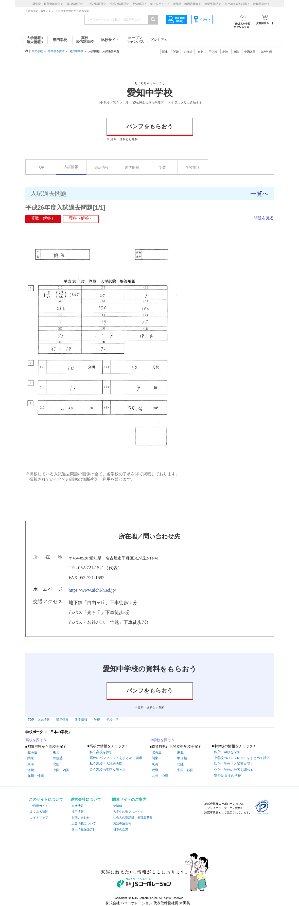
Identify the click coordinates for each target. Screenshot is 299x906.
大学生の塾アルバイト (128, 811)
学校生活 (193, 167)
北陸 (56, 764)
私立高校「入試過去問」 (108, 764)
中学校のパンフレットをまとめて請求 (242, 758)
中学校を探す (56, 51)
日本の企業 (120, 829)
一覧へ (259, 193)
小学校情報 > (119, 3)
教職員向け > (261, 3)
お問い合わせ (81, 817)
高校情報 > (75, 3)
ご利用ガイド (39, 806)
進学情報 (132, 167)
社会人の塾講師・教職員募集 (133, 817)
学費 (162, 167)
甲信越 (58, 758)
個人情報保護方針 (84, 829)
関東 (30, 758)
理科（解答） (81, 218)
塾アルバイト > (159, 3)
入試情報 (71, 167)
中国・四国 (61, 770)
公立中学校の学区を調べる (233, 770)
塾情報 (117, 806)
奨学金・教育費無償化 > (47, 3)
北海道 (188, 51)
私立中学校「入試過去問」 (233, 764)
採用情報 (78, 811)
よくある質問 (39, 811)
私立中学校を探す (227, 752)
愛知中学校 (76, 51)
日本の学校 (36, 51)
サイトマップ (39, 817)
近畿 (30, 770)
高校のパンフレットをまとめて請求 (116, 758)
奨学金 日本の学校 (227, 775)
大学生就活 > (212, 3)
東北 (56, 752)
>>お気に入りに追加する (185, 102)
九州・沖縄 (35, 776)
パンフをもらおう (149, 126)
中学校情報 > (96, 3)
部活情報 (101, 167)
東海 (30, 764)
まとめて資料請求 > (237, 3)
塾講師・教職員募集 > (187, 3)
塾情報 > (139, 3)
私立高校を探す (101, 752)
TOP (40, 167)
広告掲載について (84, 823)
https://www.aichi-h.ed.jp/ (92, 590)
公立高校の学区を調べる (108, 770)
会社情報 (78, 806)
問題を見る (264, 218)
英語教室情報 (122, 823)
